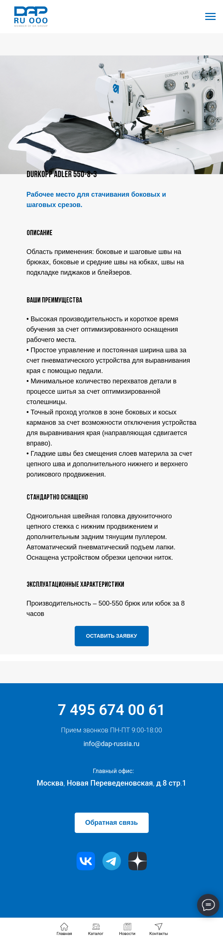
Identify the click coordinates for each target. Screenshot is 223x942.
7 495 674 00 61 (111, 710)
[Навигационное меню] (210, 16)
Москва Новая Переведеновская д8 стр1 (111, 783)
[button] (112, 636)
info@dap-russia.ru (112, 744)
